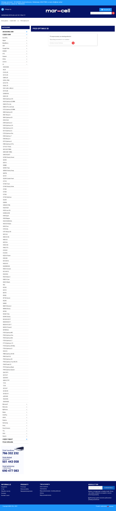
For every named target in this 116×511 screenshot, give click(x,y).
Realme (5, 420)
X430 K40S (6, 67)
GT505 (5, 194)
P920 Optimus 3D (7, 359)
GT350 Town (6, 184)
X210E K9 (5, 391)
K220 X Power (7, 255)
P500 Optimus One (8, 335)
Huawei (5, 56)
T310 (4, 383)
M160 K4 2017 (7, 319)
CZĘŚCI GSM (7, 34)
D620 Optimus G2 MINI (9, 101)
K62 (4, 284)
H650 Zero (6, 226)
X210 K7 (5, 388)
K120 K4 (5, 253)
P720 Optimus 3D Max (9, 346)
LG (3, 64)
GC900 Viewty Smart (8, 157)
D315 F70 (5, 83)
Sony (4, 425)
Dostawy (3, 493)
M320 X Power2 (7, 327)
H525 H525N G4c (7, 221)
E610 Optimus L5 (7, 130)
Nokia (4, 412)
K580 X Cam (6, 279)
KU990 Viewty (6, 316)
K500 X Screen (7, 269)
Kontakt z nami (5, 495)
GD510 (5, 162)
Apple (4, 40)
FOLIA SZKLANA (8, 442)
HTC (4, 53)
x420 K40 (5, 396)
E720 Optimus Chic (8, 133)
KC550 (4, 287)
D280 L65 (5, 77)
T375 (4, 385)
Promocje (23, 487)
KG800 (4, 303)
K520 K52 (5, 274)
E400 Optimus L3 (7, 122)
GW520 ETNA (6, 205)
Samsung (5, 423)
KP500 (4, 311)
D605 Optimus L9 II (8, 99)
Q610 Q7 (5, 375)
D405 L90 (5, 96)
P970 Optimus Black (8, 367)
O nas (2, 489)
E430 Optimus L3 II (8, 125)
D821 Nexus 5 (6, 114)
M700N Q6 (6, 330)
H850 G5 (5, 239)
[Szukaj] (101, 13)
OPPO (4, 417)
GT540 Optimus (7, 197)
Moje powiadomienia (45, 495)
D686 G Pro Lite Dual (8, 107)
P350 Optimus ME (8, 332)
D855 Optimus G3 (7, 117)
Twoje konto (45, 484)
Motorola (5, 407)
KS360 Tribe (6, 314)
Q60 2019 (5, 372)
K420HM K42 (6, 266)
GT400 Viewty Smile (8, 186)
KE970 (4, 292)
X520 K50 (5, 399)
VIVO (4, 433)
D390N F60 (6, 93)
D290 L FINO (6, 80)
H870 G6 (5, 242)
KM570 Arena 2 (7, 306)
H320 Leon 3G (6, 210)
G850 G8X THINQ (7, 152)
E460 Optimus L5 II (8, 128)
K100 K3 (5, 250)
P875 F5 (5, 351)
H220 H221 (6, 207)
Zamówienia (43, 488)
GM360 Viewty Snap (8, 170)
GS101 (5, 176)
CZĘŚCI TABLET (8, 439)
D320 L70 (5, 85)
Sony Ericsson (6, 428)
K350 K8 (5, 258)
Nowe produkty (25, 489)
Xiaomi (4, 436)
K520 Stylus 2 (6, 276)
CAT (4, 45)
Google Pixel (6, 48)
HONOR (5, 51)
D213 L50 (5, 75)
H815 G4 (5, 234)
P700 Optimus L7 (7, 340)
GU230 (5, 199)
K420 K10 (5, 263)
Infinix (4, 59)
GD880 (5, 165)
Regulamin (4, 487)
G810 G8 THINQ (7, 149)
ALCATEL (5, 37)
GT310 (5, 181)
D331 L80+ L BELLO (8, 88)
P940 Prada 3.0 (7, 364)
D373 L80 (5, 91)
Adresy (42, 493)
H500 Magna (6, 218)
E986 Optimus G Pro (8, 144)
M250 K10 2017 (7, 324)
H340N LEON (6, 213)
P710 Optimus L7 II (8, 343)
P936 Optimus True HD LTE (10, 361)
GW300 (5, 202)
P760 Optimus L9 (7, 348)
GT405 (5, 189)
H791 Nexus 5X (7, 231)
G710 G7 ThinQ (7, 146)
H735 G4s (5, 229)
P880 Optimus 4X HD (8, 353)
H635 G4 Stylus (7, 223)
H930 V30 (5, 245)
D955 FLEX (6, 120)
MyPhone (5, 409)
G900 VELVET (6, 154)
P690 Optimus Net (8, 338)
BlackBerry (5, 43)
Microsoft (5, 404)
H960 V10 (5, 247)
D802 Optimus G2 (7, 112)
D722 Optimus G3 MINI (9, 109)
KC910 (4, 290)
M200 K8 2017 (7, 322)
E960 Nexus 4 (6, 138)
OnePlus (5, 415)
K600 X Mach (6, 282)
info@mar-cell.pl (57, 2)
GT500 (5, 191)
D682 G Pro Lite (7, 104)
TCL (4, 431)
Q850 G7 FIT (6, 380)
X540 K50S (6, 401)
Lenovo (4, 61)
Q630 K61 (5, 377)
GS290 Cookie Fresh (8, 178)
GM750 (5, 173)
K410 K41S (6, 261)
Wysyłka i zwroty (5, 491)
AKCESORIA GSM (8, 32)
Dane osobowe (44, 486)
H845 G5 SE (6, 237)
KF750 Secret (6, 298)
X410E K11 (6, 393)
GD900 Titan (6, 168)
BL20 (4, 69)
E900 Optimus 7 (7, 136)
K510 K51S (6, 271)
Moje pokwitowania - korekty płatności (50, 491)
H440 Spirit (6, 215)
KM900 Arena (6, 308)
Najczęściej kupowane (26, 491)
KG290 (4, 300)
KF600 (4, 295)
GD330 (5, 160)
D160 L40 (5, 72)
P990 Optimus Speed (8, 369)
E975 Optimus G (7, 141)
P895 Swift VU (7, 356)
